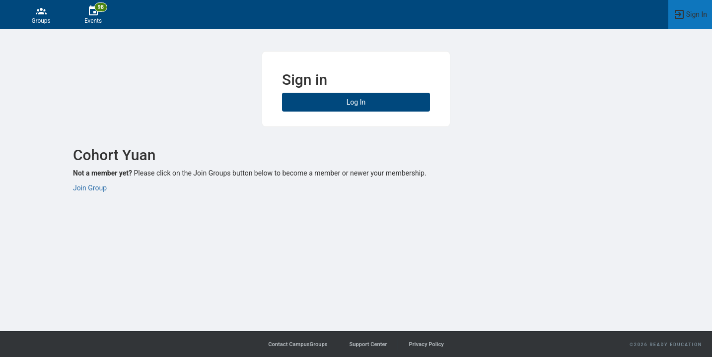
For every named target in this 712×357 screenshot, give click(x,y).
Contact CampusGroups (297, 344)
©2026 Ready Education (666, 344)
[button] (690, 14)
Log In (356, 102)
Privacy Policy (426, 344)
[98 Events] (93, 14)
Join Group (90, 188)
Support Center (368, 344)
